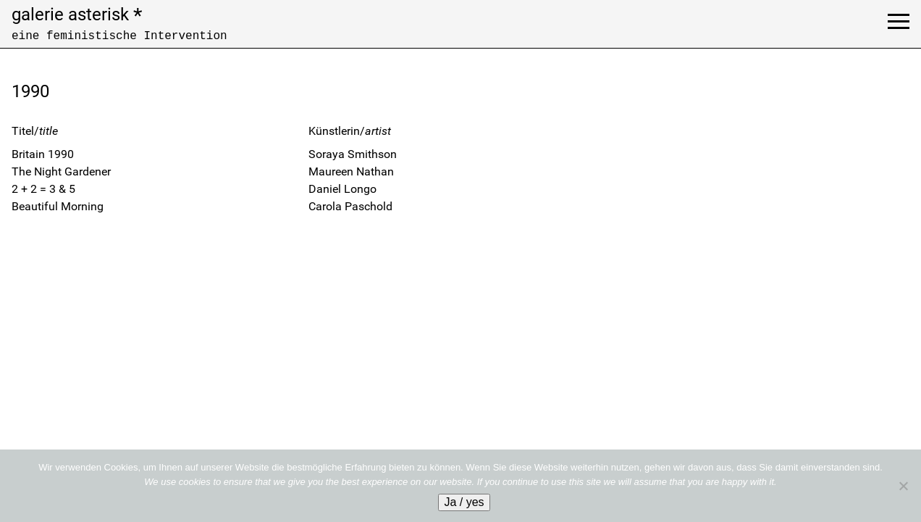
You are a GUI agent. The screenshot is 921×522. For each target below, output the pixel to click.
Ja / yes (464, 502)
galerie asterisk (77, 14)
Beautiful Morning (58, 206)
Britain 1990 (43, 154)
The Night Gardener (61, 171)
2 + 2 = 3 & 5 (43, 189)
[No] (903, 485)
